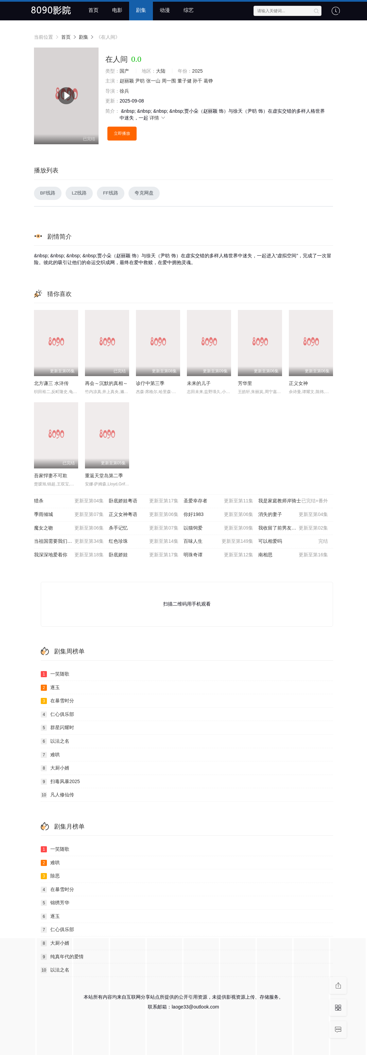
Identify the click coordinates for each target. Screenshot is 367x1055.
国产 (124, 71)
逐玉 (50, 688)
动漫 (165, 10)
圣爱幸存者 (218, 501)
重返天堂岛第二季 (104, 476)
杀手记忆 (143, 528)
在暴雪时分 (57, 701)
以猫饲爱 (218, 528)
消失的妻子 (293, 515)
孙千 (197, 81)
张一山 (153, 81)
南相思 (293, 555)
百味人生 (218, 541)
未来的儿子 (199, 384)
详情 (158, 118)
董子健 (184, 81)
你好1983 (218, 515)
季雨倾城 (69, 515)
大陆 (160, 71)
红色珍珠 (143, 541)
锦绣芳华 (55, 904)
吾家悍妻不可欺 (50, 476)
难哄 (50, 755)
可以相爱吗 (293, 541)
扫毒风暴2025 (60, 782)
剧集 (141, 10)
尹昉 (140, 81)
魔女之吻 (69, 528)
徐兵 (124, 91)
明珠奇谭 (218, 555)
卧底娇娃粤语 (143, 501)
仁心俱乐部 (57, 715)
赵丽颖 (127, 81)
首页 (93, 10)
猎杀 (69, 501)
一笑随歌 (55, 674)
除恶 (50, 876)
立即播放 (122, 133)
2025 (197, 71)
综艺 (189, 10)
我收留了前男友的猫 (293, 528)
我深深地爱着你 (69, 555)
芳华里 (245, 384)
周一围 (169, 81)
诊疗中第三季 (150, 384)
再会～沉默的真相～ (106, 384)
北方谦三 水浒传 (51, 384)
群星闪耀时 (57, 728)
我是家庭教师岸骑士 (293, 501)
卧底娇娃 (143, 555)
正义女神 (298, 384)
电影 (117, 10)
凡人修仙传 (57, 796)
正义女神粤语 (143, 515)
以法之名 (55, 742)
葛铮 (208, 81)
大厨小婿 (55, 768)
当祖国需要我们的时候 (69, 541)
